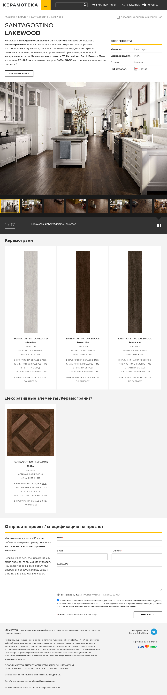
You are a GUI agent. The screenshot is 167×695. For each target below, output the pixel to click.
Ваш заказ (62, 564)
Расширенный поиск (104, 5)
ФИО (60, 538)
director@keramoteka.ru (43, 681)
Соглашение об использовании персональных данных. (33, 674)
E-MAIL (60, 551)
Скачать (143, 69)
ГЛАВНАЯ (10, 17)
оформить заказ (19, 73)
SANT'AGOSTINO (39, 17)
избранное (133, 5)
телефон (117, 551)
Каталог (23, 17)
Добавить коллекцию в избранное (141, 17)
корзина (153, 5)
